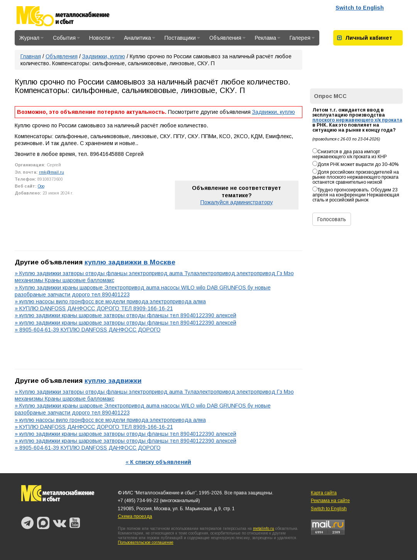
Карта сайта (324, 493)
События (66, 38)
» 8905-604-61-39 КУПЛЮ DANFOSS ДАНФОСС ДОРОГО (88, 330)
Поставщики (182, 38)
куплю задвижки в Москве (130, 262)
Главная (30, 56)
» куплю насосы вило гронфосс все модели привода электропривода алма (110, 301)
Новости (102, 38)
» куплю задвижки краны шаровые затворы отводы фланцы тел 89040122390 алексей (125, 315)
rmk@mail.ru (51, 172)
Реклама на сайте (330, 500)
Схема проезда (135, 516)
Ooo (41, 186)
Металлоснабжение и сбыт (73, 16)
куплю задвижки (113, 380)
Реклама (267, 38)
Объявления (227, 38)
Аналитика (139, 38)
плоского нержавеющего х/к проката (357, 120)
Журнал (31, 38)
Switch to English (360, 8)
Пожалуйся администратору (236, 202)
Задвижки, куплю (103, 56)
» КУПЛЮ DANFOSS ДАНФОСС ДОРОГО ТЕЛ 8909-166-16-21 (94, 308)
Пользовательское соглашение (145, 542)
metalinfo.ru (263, 528)
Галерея (302, 38)
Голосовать (331, 219)
